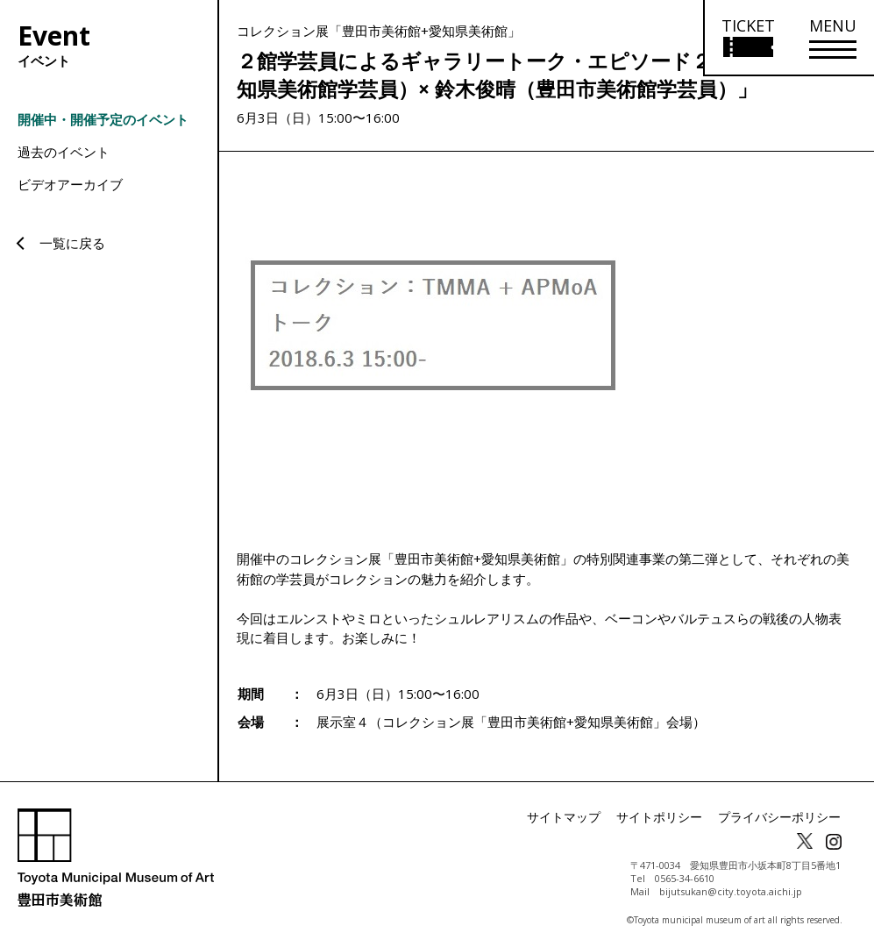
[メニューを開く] (833, 38)
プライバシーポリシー (788, 817)
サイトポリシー (683, 817)
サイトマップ (598, 817)
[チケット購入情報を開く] (747, 38)
